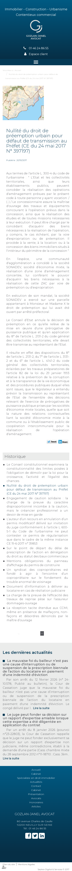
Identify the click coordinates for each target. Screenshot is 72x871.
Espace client (38, 54)
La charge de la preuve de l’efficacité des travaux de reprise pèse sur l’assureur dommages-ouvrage (37, 599)
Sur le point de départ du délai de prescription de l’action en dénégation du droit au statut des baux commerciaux (37, 552)
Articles (36, 806)
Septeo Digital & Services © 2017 (53, 869)
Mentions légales (26, 864)
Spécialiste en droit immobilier (36, 778)
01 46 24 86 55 (39, 48)
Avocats (36, 798)
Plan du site (9, 864)
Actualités (36, 781)
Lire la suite (41, 708)
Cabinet (36, 773)
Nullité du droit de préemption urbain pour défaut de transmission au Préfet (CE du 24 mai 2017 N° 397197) (37, 489)
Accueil (18, 70)
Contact (36, 786)
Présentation (36, 794)
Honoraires (36, 802)
